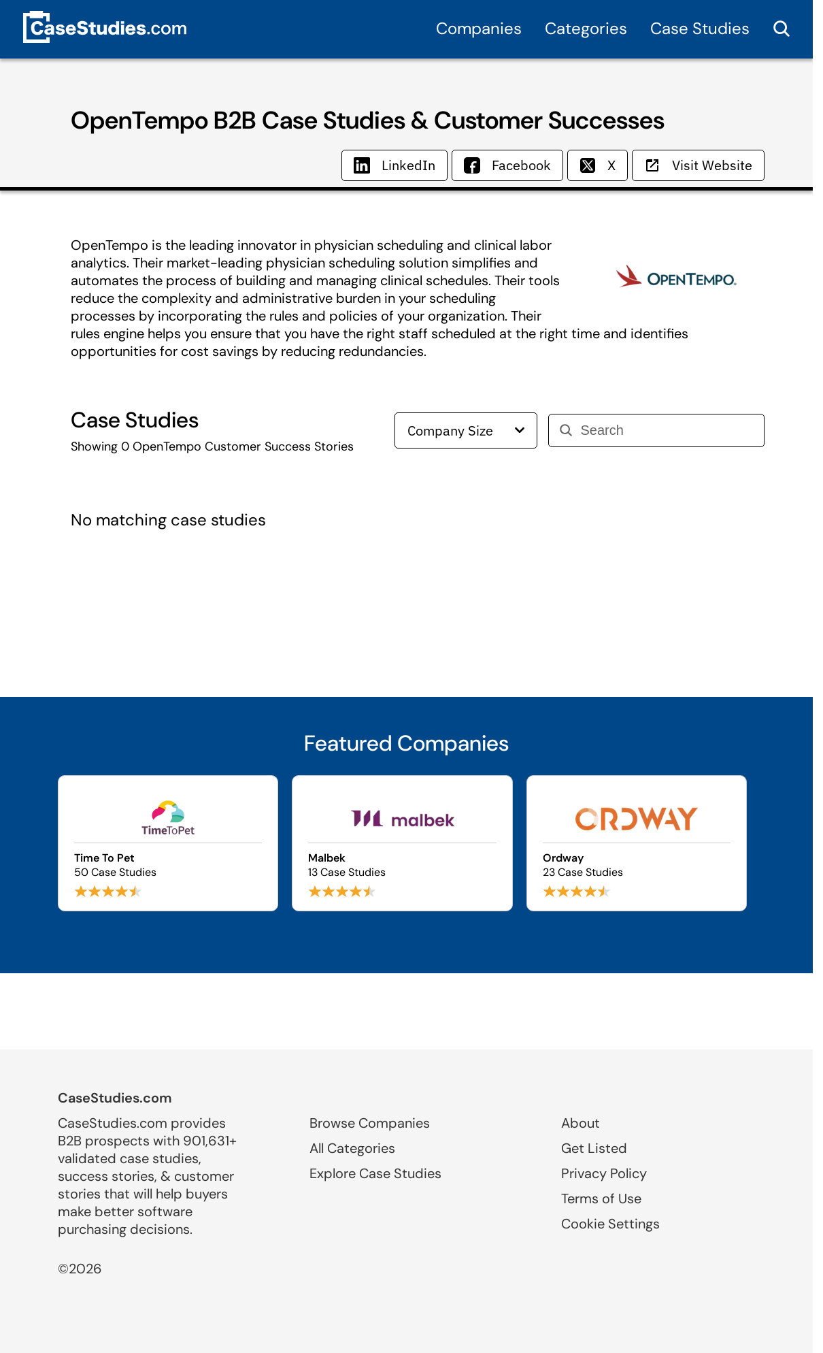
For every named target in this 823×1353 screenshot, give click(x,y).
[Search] (667, 430)
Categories (586, 28)
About (580, 1123)
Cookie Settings (610, 1224)
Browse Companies (369, 1123)
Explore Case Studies (375, 1173)
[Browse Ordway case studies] (637, 843)
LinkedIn (394, 165)
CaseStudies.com (115, 1098)
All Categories (352, 1148)
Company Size (465, 430)
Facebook (507, 165)
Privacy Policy (604, 1173)
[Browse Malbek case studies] (402, 843)
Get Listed (594, 1148)
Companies (479, 28)
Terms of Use (601, 1198)
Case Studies (700, 28)
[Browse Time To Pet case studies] (168, 843)
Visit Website (698, 165)
